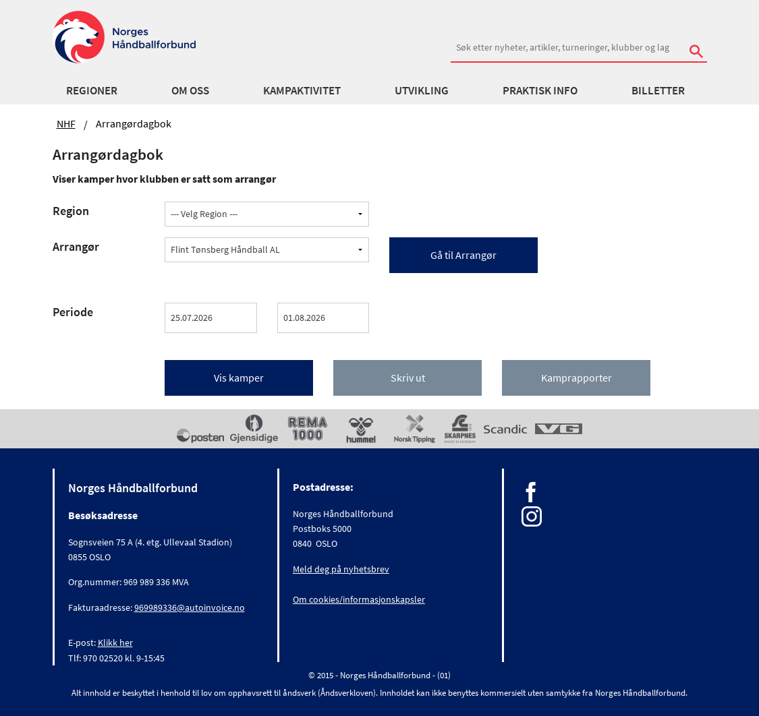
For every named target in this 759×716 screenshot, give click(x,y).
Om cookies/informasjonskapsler (359, 599)
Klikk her (115, 642)
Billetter (658, 90)
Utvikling (422, 90)
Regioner (91, 90)
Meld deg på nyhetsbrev (341, 569)
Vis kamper (239, 377)
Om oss (190, 90)
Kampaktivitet (302, 90)
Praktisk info (540, 90)
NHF (66, 123)
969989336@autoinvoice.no (189, 607)
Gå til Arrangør (463, 255)
